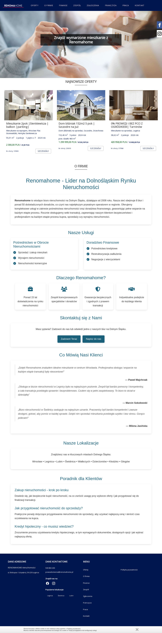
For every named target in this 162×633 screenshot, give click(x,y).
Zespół (77, 5)
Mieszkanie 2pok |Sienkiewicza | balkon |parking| (27, 125)
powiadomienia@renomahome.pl (59, 572)
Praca (125, 5)
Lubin (71, 596)
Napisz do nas (93, 339)
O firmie (48, 5)
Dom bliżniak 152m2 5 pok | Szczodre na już (77, 125)
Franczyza (110, 5)
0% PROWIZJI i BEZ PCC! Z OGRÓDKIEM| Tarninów (127, 125)
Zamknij (137, 629)
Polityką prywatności (73, 628)
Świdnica (61, 596)
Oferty (34, 5)
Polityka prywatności (129, 569)
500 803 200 (50, 568)
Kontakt (139, 5)
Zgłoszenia (93, 5)
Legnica (50, 596)
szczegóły (43, 151)
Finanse (63, 5)
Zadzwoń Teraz (69, 339)
